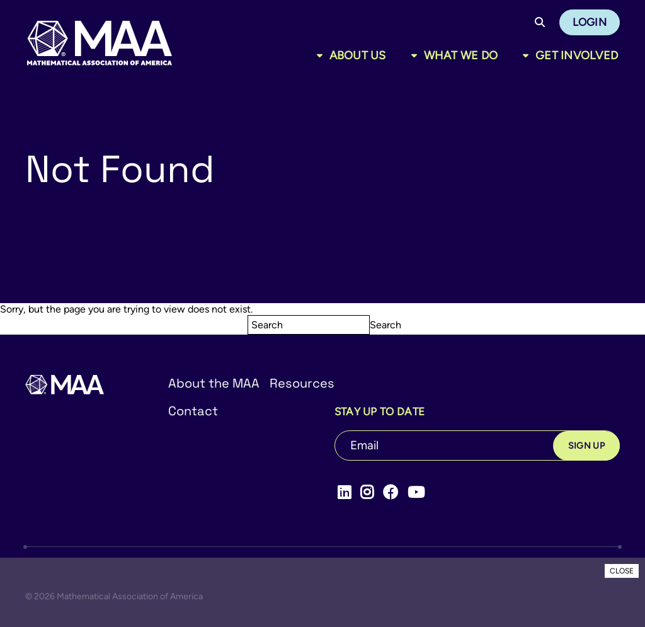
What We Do (461, 55)
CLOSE (622, 571)
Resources (302, 383)
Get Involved (576, 55)
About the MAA (214, 383)
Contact (193, 411)
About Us (357, 55)
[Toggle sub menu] (322, 55)
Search (385, 325)
